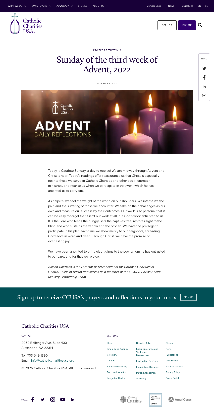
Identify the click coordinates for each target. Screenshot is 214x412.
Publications (187, 6)
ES (206, 6)
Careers (111, 360)
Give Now (112, 354)
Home (110, 343)
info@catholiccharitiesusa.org (52, 361)
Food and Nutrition (116, 372)
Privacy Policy (173, 372)
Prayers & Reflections (107, 50)
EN (199, 6)
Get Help (167, 25)
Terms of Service (174, 366)
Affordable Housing (117, 366)
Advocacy (65, 6)
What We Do (17, 6)
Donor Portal (172, 378)
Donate (187, 25)
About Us (100, 6)
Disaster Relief (143, 343)
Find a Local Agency (117, 349)
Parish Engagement (146, 372)
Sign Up (188, 297)
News (171, 6)
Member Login (154, 6)
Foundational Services (147, 367)
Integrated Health (116, 378)
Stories (82, 6)
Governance (172, 360)
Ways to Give (41, 6)
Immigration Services (147, 361)
